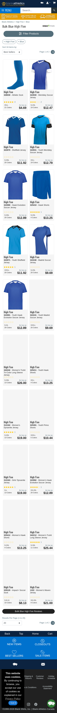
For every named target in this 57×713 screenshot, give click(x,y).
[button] (41, 2)
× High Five (9, 41)
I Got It (13, 703)
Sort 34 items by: (9, 47)
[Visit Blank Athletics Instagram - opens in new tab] (29, 704)
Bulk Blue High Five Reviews (28, 611)
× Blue (21, 41)
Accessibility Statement (47, 687)
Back (7, 633)
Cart (50, 633)
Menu (6, 10)
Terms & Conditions (28, 687)
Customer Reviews (40, 677)
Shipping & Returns (28, 677)
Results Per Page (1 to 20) (13, 618)
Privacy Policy (13, 698)
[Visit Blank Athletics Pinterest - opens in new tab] (36, 704)
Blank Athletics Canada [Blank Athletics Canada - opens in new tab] (43, 709)
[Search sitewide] (35, 10)
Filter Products (28, 34)
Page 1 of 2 (47, 623)
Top (21, 633)
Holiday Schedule (51, 677)
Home (35, 633)
